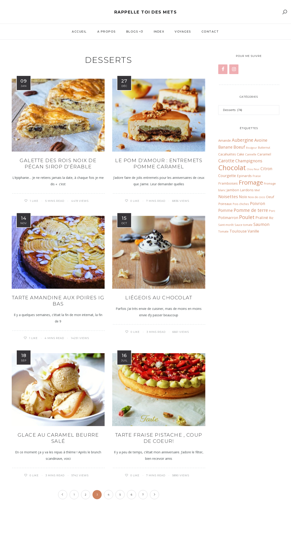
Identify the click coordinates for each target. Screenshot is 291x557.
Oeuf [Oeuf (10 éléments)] (270, 196)
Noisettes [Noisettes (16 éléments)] (228, 196)
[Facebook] (222, 69)
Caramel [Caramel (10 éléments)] (264, 154)
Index (159, 31)
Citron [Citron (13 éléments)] (266, 168)
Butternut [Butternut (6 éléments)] (264, 147)
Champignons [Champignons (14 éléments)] (248, 160)
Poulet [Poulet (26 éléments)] (247, 217)
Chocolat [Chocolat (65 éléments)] (232, 167)
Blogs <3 (134, 31)
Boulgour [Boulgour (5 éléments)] (251, 147)
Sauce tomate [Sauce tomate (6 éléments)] (243, 225)
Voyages (183, 31)
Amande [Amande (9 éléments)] (224, 140)
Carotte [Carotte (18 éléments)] (226, 161)
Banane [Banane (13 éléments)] (225, 147)
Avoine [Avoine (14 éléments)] (260, 140)
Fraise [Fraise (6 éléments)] (257, 176)
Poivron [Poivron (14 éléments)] (257, 203)
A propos (106, 31)
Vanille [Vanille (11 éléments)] (253, 231)
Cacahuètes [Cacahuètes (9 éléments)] (227, 154)
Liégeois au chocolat (158, 297)
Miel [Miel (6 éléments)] (257, 190)
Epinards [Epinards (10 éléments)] (244, 175)
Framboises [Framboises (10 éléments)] (228, 183)
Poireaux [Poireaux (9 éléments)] (225, 203)
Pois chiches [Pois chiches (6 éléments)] (241, 204)
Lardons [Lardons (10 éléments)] (247, 190)
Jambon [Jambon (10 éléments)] (233, 190)
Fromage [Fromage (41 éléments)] (251, 182)
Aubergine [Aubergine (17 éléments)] (242, 140)
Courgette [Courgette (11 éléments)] (227, 175)
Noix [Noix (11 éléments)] (243, 196)
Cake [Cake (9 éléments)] (240, 154)
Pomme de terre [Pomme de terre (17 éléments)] (251, 210)
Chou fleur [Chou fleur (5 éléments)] (253, 169)
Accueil (79, 31)
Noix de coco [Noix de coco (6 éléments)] (256, 197)
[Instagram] (233, 69)
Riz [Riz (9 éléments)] (271, 217)
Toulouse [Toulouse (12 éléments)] (238, 231)
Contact (210, 31)
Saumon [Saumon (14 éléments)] (261, 224)
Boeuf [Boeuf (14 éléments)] (239, 147)
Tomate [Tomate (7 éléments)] (223, 231)
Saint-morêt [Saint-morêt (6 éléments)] (226, 225)
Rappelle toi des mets (145, 12)
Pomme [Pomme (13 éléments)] (225, 210)
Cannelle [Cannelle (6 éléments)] (250, 154)
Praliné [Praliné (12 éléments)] (261, 217)
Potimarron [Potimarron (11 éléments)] (228, 217)
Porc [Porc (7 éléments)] (272, 211)
